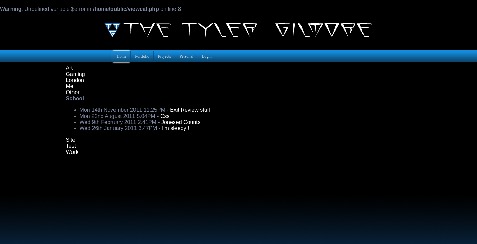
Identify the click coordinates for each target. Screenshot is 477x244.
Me (70, 86)
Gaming (75, 74)
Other (73, 92)
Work (72, 152)
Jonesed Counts (181, 122)
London (75, 80)
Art (69, 68)
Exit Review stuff (190, 110)
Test (71, 146)
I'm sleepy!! (175, 128)
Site (71, 140)
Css (165, 116)
